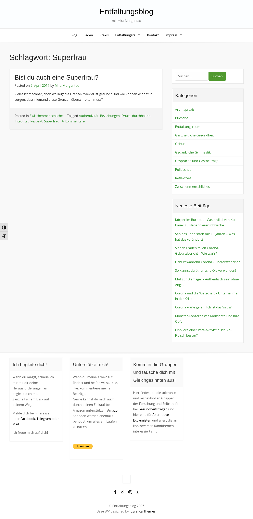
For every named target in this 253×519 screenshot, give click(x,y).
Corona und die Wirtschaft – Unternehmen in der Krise (207, 296)
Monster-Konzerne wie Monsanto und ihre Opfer (207, 319)
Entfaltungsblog (126, 11)
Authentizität (88, 116)
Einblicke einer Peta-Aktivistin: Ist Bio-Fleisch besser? (203, 333)
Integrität (22, 121)
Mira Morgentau (67, 85)
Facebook (28, 418)
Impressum (173, 35)
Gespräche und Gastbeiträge (196, 161)
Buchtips (181, 118)
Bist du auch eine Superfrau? (57, 77)
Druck (126, 116)
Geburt (180, 144)
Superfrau (51, 121)
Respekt (36, 121)
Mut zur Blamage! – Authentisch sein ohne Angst (207, 282)
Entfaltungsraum (127, 35)
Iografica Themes (142, 511)
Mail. (16, 424)
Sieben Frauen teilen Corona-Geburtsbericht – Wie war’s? (197, 251)
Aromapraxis (184, 109)
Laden (88, 35)
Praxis (104, 35)
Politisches (183, 169)
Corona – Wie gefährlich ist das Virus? (203, 307)
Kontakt (153, 35)
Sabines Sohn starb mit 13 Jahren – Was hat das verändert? (205, 237)
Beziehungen (110, 116)
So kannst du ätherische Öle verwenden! (205, 270)
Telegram (44, 418)
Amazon (113, 410)
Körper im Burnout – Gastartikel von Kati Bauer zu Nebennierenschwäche (205, 222)
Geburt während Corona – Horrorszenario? (207, 262)
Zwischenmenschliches (47, 116)
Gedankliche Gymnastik (193, 152)
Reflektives (183, 178)
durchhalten (141, 116)
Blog (74, 35)
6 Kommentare (73, 121)
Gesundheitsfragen (153, 409)
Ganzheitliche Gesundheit (194, 135)
